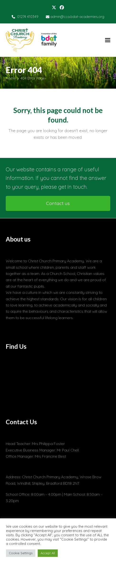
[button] (107, 40)
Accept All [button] (48, 553)
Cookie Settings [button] (20, 553)
